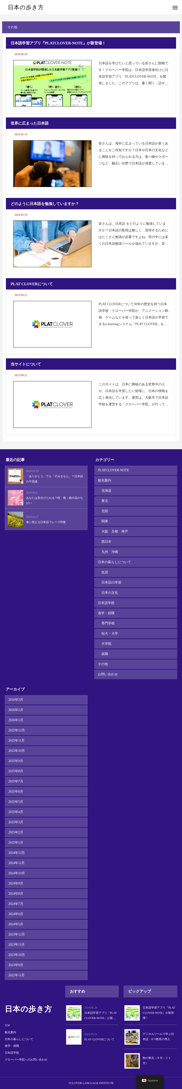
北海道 (106, 490)
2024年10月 (16, 873)
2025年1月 (15, 842)
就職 (104, 654)
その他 (103, 664)
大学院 (106, 643)
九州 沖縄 (109, 552)
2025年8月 (15, 771)
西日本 (106, 541)
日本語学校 (106, 603)
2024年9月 (15, 883)
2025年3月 (15, 822)
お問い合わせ (108, 674)
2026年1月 (15, 720)
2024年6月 (15, 914)
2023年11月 (16, 944)
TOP (7, 1025)
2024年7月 (15, 904)
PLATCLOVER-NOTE (113, 470)
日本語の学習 (111, 582)
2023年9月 (15, 965)
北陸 (104, 511)
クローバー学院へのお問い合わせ (26, 1059)
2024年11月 (16, 863)
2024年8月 (15, 893)
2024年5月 (15, 924)
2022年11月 (16, 975)
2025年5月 (15, 802)
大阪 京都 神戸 (114, 531)
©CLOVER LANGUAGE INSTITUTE (91, 1083)
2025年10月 (16, 750)
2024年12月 (16, 853)
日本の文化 (109, 592)
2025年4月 (15, 812)
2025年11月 (16, 740)
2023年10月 (16, 955)
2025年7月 (15, 781)
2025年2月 (15, 832)
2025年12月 (16, 730)
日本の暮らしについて (114, 562)
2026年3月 (15, 699)
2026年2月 (15, 710)
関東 (104, 521)
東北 (104, 501)
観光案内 (104, 480)
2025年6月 (15, 791)
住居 (104, 572)
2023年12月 (16, 934)
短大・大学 (109, 633)
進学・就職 (106, 613)
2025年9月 (15, 761)
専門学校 (108, 623)
